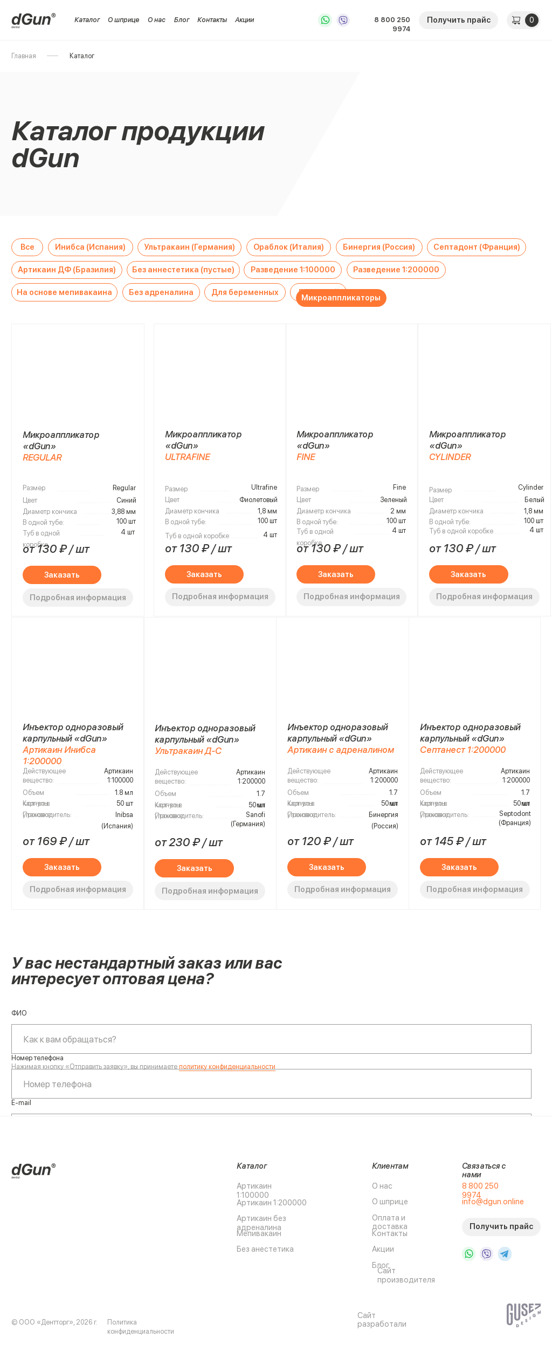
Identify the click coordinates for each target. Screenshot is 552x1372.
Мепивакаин (259, 1233)
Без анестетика (265, 1249)
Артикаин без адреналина (261, 1222)
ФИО (19, 1013)
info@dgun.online (493, 1201)
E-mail (21, 1103)
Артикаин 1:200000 (272, 1203)
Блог (181, 20)
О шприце (124, 20)
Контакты (212, 20)
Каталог (87, 20)
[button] (458, 20)
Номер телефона (37, 1058)
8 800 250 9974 (392, 24)
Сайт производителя (406, 1275)
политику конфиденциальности (227, 1066)
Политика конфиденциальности (140, 1326)
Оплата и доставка (390, 1222)
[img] (34, 20)
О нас (156, 20)
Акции (244, 20)
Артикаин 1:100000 (254, 1190)
